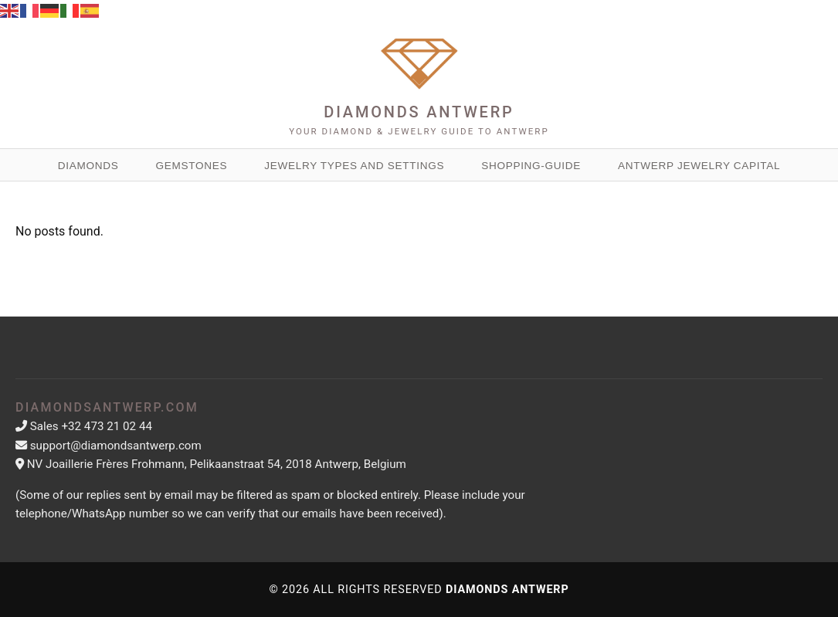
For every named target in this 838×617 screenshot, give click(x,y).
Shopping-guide (531, 165)
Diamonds (88, 165)
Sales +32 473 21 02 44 (91, 426)
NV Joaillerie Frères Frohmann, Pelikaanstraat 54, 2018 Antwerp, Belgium (216, 464)
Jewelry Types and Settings (354, 165)
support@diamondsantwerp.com (116, 446)
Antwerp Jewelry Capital (699, 165)
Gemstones (191, 165)
